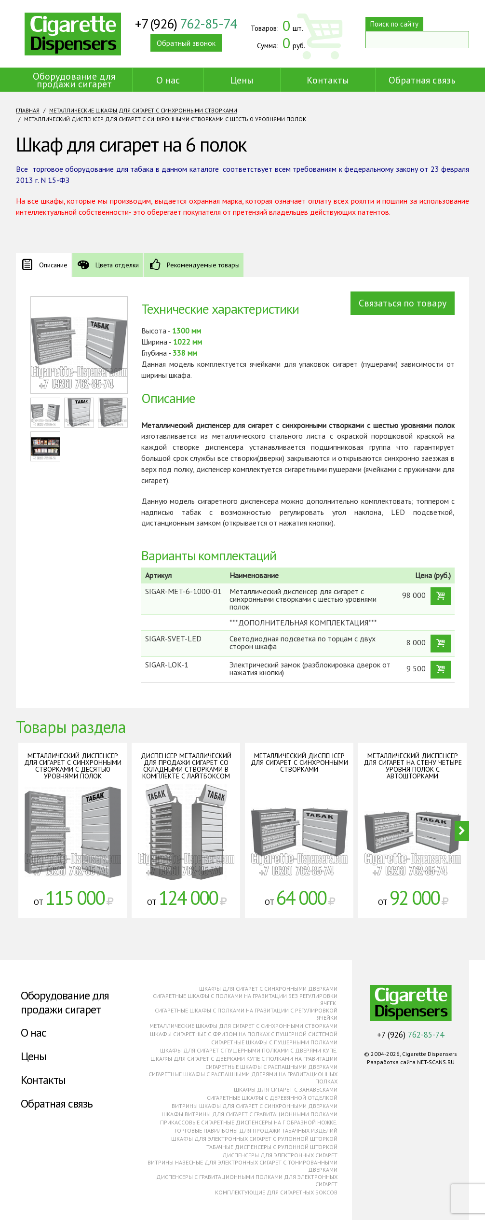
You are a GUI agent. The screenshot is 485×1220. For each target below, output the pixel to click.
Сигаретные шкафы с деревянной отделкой (272, 1097)
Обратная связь (422, 80)
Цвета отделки (117, 265)
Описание (53, 265)
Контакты (328, 80)
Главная (28, 110)
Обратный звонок (186, 43)
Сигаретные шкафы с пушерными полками (274, 1042)
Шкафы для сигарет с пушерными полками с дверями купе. (248, 1050)
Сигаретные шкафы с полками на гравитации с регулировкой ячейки (246, 1014)
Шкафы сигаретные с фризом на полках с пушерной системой (243, 1034)
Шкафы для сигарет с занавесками (285, 1089)
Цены (242, 80)
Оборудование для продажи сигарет (74, 80)
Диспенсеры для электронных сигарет (279, 1155)
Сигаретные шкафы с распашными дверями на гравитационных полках (242, 1077)
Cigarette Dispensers (73, 34)
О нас (168, 80)
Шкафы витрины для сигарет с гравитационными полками (249, 1114)
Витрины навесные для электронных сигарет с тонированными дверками (242, 1166)
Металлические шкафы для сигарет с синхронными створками (143, 110)
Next (462, 831)
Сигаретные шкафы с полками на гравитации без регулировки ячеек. (245, 999)
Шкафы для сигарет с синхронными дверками (268, 988)
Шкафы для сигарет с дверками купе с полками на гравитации (243, 1058)
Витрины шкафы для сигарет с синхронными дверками (254, 1105)
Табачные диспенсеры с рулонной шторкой (271, 1147)
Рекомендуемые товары (203, 265)
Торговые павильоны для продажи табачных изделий (255, 1130)
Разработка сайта (391, 1062)
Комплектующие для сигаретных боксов (276, 1192)
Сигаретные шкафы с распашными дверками (271, 1066)
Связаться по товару (402, 303)
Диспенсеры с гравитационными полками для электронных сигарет (246, 1180)
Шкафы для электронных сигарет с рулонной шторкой (254, 1138)
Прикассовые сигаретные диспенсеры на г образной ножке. (248, 1122)
